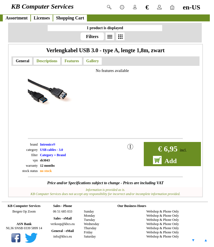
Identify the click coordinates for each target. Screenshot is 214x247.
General (22, 61)
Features (72, 61)
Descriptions (47, 61)
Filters (92, 36)
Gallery (92, 61)
